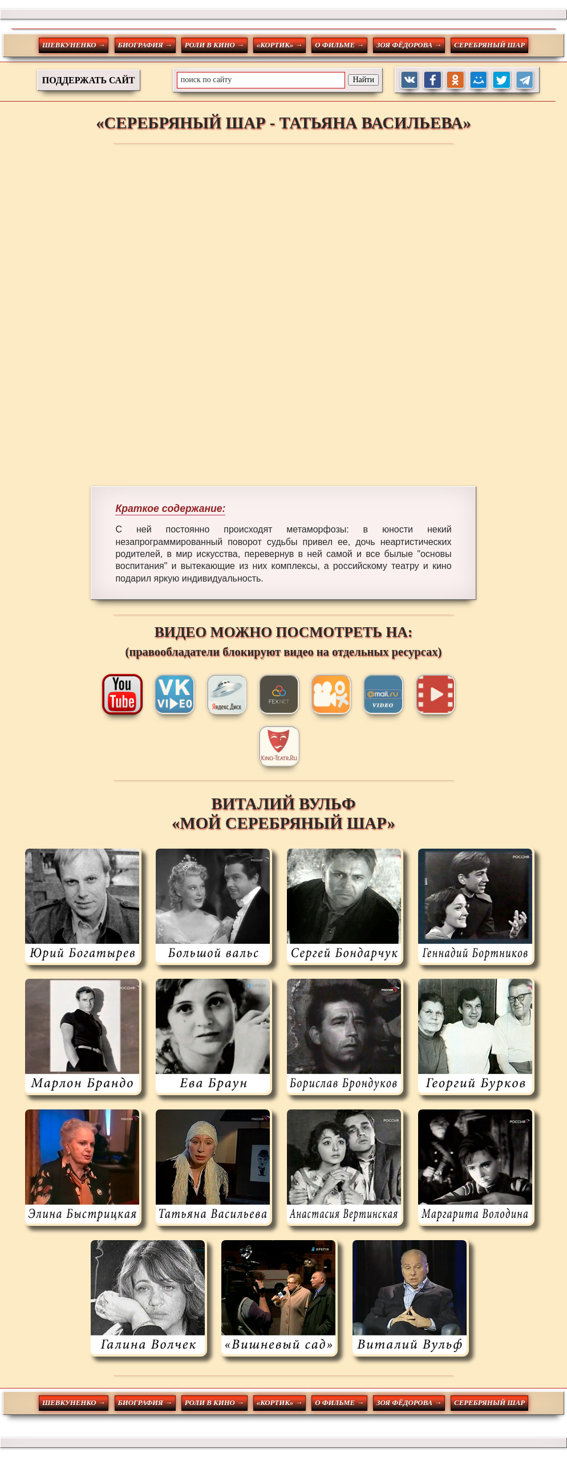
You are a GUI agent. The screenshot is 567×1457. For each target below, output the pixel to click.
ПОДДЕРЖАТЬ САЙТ (88, 80)
